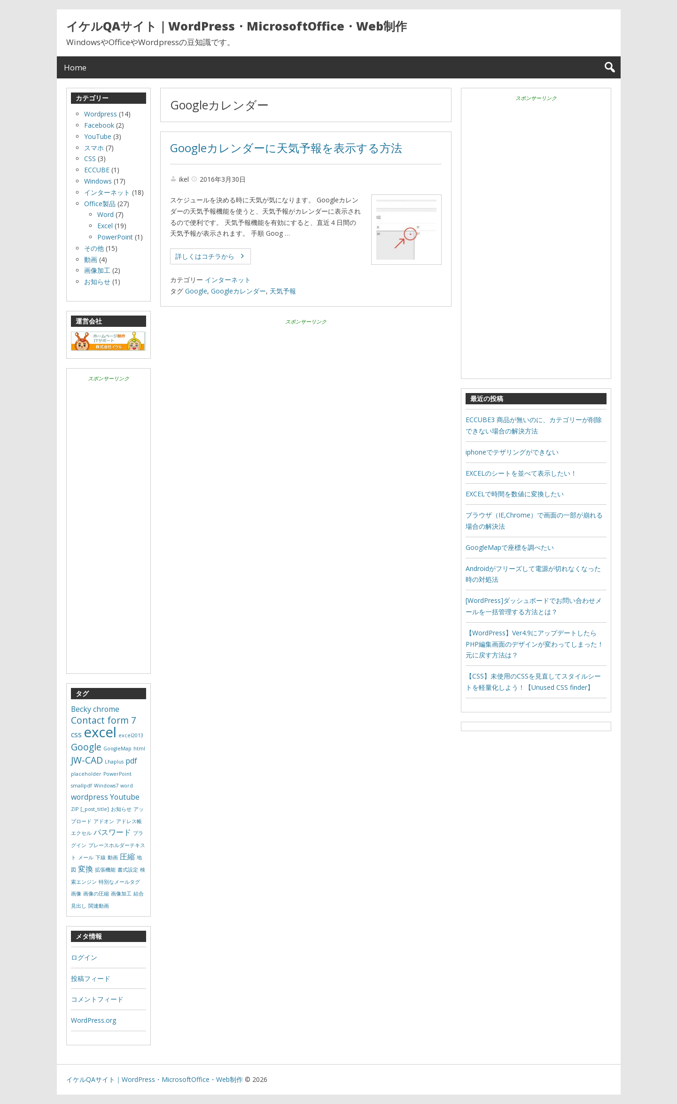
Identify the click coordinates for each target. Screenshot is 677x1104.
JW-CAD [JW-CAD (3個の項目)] (87, 760)
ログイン (84, 957)
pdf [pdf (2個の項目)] (131, 761)
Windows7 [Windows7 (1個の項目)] (106, 785)
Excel (105, 225)
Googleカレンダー (238, 290)
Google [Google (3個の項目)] (86, 747)
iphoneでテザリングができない (512, 452)
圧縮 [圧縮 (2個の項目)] (127, 856)
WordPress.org (93, 1020)
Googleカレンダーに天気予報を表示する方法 (286, 147)
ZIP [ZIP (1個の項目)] (74, 809)
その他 (94, 248)
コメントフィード (97, 999)
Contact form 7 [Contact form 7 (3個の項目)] (103, 720)
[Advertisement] (305, 392)
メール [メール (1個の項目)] (85, 857)
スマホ (94, 147)
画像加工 (97, 270)
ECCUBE (96, 169)
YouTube (97, 136)
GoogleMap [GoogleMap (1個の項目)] (117, 748)
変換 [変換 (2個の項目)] (85, 869)
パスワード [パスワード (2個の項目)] (112, 832)
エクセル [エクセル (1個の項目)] (81, 833)
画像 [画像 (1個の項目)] (76, 893)
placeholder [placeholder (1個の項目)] (86, 774)
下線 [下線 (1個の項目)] (100, 857)
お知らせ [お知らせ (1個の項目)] (121, 809)
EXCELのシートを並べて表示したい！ (521, 473)
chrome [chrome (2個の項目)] (106, 709)
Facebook (99, 125)
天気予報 (283, 290)
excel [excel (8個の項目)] (100, 732)
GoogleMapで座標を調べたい (510, 547)
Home (75, 67)
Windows (98, 181)
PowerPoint (115, 236)
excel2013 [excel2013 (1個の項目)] (130, 735)
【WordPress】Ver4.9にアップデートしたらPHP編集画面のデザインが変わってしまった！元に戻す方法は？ (535, 644)
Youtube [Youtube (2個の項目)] (125, 797)
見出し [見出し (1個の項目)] (78, 906)
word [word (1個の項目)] (126, 785)
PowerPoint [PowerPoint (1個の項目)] (117, 774)
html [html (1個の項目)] (139, 748)
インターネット (228, 279)
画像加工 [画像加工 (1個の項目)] (121, 893)
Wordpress (100, 113)
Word (105, 214)
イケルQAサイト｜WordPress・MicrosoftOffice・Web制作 (236, 26)
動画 (90, 259)
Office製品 (100, 203)
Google (196, 290)
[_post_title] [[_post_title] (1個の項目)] (94, 809)
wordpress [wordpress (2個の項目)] (89, 797)
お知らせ (97, 281)
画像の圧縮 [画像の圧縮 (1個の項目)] (96, 893)
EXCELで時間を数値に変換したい (515, 493)
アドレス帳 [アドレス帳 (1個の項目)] (129, 821)
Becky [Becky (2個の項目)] (81, 709)
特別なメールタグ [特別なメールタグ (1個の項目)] (119, 882)
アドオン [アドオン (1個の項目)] (103, 821)
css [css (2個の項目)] (76, 734)
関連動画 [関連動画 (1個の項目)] (98, 906)
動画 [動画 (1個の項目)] (113, 857)
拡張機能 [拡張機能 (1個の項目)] (105, 869)
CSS (90, 158)
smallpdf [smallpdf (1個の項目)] (81, 785)
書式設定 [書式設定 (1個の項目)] (127, 869)
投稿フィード (90, 978)
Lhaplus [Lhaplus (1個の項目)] (114, 761)
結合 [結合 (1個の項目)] (138, 893)
